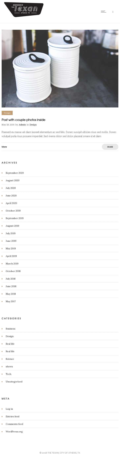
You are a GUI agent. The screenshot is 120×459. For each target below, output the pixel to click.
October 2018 (13, 271)
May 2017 (11, 301)
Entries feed (12, 416)
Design (9, 336)
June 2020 (11, 195)
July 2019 (10, 233)
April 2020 (11, 203)
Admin (22, 124)
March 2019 (12, 263)
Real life (10, 343)
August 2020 (12, 180)
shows (9, 366)
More (4, 146)
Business (10, 328)
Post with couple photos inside (23, 120)
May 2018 (11, 293)
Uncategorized (14, 381)
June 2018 (11, 286)
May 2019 (11, 248)
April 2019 (11, 256)
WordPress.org (14, 431)
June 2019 (11, 240)
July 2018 (10, 278)
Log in (9, 408)
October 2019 (13, 210)
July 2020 (11, 188)
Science (10, 358)
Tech (8, 374)
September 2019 (15, 218)
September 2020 (15, 172)
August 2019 (12, 225)
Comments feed (14, 424)
